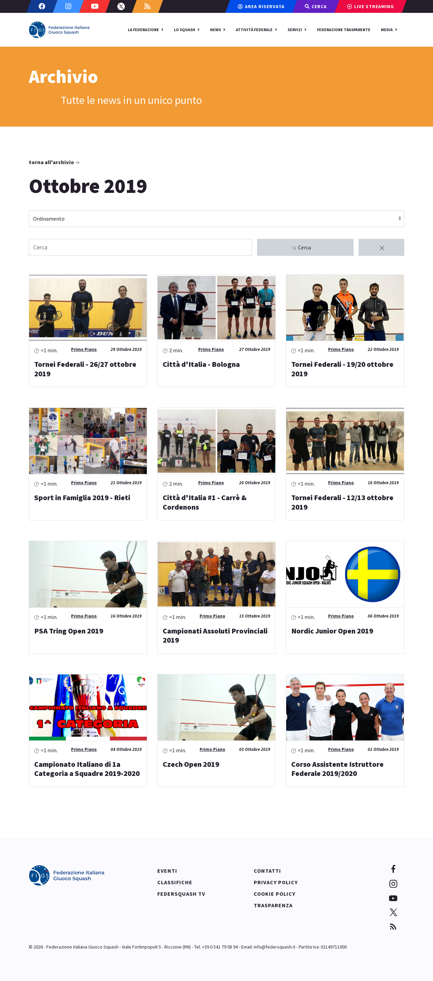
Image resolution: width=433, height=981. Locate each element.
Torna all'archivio (55, 162)
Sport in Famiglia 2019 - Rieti (82, 497)
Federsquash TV (181, 893)
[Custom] (147, 6)
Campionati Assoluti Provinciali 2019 (215, 635)
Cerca (301, 247)
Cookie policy (274, 893)
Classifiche (174, 882)
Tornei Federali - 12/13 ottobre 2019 (342, 502)
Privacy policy (276, 882)
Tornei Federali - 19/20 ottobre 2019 (342, 368)
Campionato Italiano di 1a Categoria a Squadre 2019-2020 (87, 768)
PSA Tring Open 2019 (68, 631)
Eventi (167, 870)
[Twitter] (121, 6)
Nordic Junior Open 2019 (332, 631)
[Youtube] (94, 6)
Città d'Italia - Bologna (201, 364)
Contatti (267, 870)
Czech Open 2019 (191, 764)
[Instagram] (68, 6)
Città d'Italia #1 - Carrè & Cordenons (205, 502)
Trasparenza (273, 905)
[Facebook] (42, 6)
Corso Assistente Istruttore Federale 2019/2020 (337, 768)
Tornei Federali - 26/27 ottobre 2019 (85, 368)
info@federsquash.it (274, 947)
